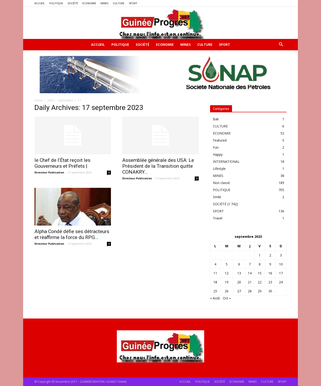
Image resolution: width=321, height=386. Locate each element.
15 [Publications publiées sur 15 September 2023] (260, 273)
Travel (217, 218)
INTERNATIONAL (226, 161)
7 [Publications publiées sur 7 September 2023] (250, 264)
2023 (50, 100)
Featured (220, 140)
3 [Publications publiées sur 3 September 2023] (281, 255)
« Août (215, 298)
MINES (104, 3)
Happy (218, 154)
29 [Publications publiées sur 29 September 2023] (260, 291)
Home (38, 100)
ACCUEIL (39, 3)
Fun (216, 147)
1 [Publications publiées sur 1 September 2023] (260, 255)
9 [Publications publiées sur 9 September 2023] (270, 264)
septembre (65, 100)
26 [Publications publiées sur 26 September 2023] (226, 291)
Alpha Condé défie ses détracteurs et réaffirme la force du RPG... (71, 234)
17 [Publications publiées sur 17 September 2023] (281, 273)
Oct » (227, 298)
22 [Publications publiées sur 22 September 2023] (260, 282)
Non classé (221, 182)
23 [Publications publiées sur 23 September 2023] (270, 282)
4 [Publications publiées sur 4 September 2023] (215, 264)
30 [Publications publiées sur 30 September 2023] (270, 291)
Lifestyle (219, 168)
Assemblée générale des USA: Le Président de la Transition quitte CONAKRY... (158, 166)
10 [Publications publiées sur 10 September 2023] (281, 264)
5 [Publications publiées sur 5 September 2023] (227, 264)
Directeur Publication (49, 172)
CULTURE (118, 3)
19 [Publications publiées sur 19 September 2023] (226, 282)
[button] (281, 45)
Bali (216, 119)
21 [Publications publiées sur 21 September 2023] (250, 282)
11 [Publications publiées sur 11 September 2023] (215, 273)
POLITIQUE (56, 3)
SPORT (133, 3)
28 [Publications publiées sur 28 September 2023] (250, 291)
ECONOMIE (89, 3)
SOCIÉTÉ (73, 3)
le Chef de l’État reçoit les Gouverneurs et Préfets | (62, 163)
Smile (217, 197)
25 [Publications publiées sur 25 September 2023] (215, 291)
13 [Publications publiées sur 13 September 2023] (239, 273)
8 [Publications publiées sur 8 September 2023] (260, 264)
